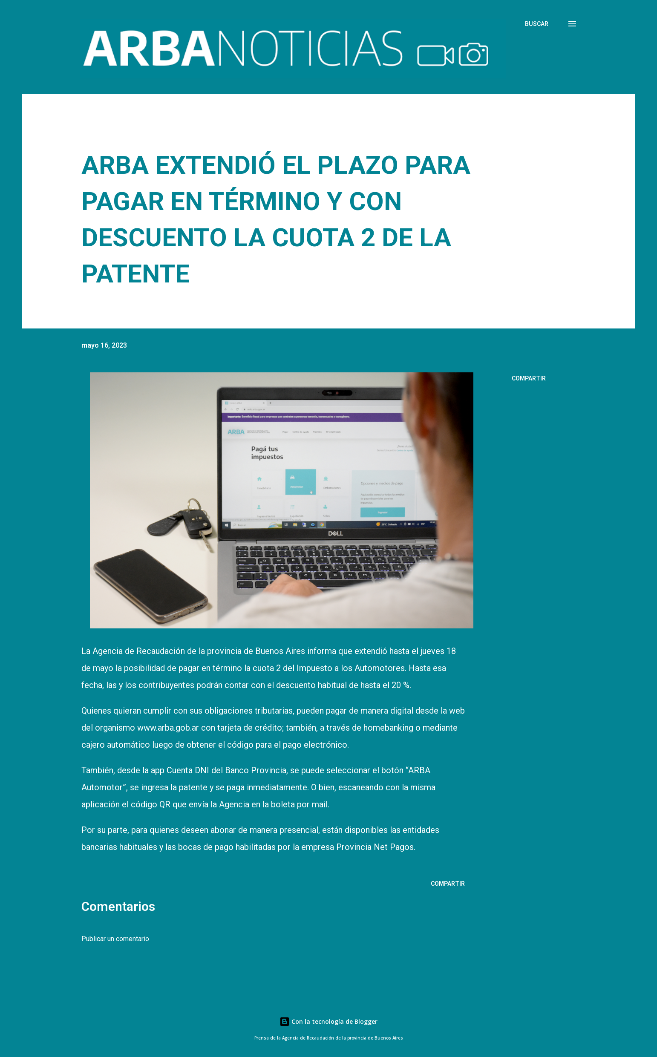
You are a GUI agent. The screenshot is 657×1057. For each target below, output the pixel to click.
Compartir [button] (529, 378)
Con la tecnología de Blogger (328, 1021)
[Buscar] (536, 24)
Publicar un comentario (115, 939)
